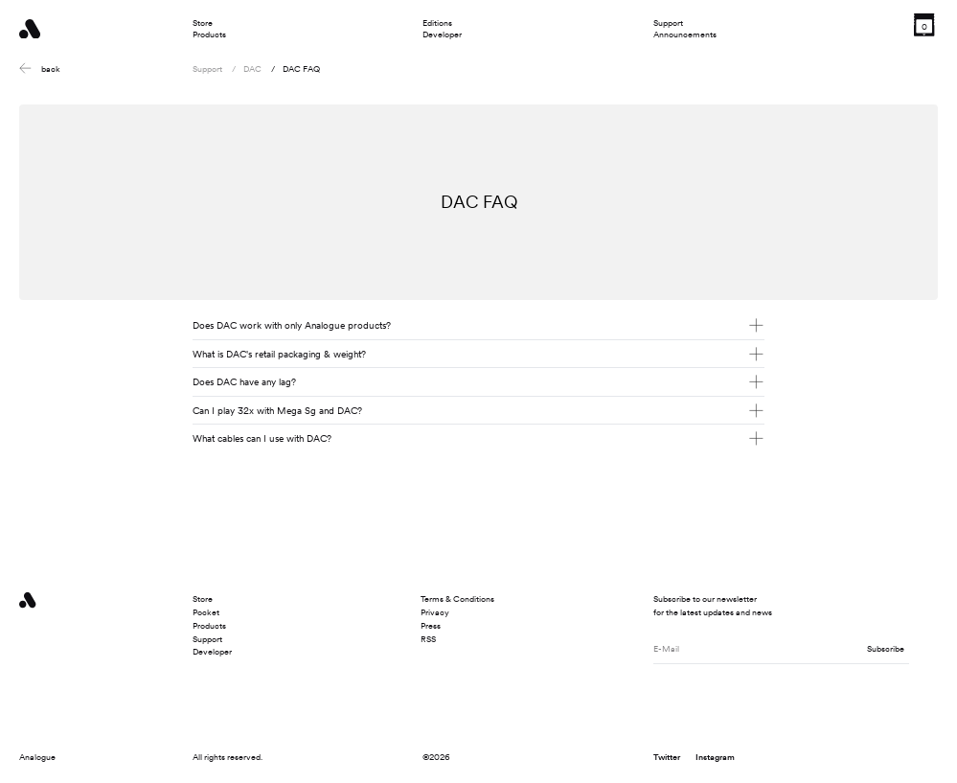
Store (203, 23)
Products (209, 34)
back (39, 68)
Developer (442, 34)
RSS (428, 638)
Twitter (666, 756)
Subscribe (885, 648)
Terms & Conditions (457, 598)
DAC (252, 68)
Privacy (435, 612)
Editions (437, 23)
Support (668, 23)
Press (431, 625)
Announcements (685, 34)
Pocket (206, 612)
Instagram (715, 756)
